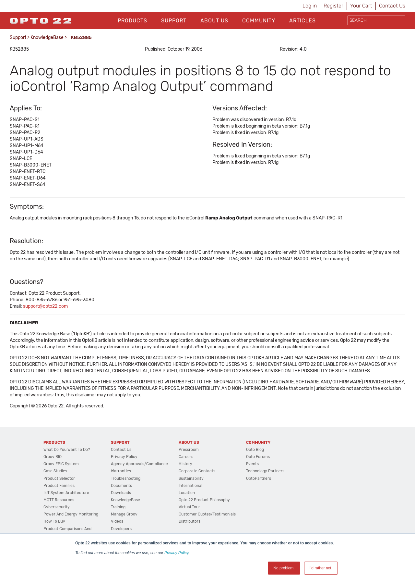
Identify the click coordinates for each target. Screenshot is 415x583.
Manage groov (124, 514)
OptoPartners (258, 478)
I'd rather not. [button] (321, 568)
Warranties (121, 471)
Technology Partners (265, 471)
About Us (214, 21)
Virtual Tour (189, 507)
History (185, 464)
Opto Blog (255, 449)
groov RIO (52, 456)
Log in (309, 6)
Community (258, 21)
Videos (117, 521)
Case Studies (55, 471)
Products (132, 21)
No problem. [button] (283, 568)
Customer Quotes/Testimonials (207, 514)
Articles (302, 21)
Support (173, 21)
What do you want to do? (66, 449)
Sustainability (191, 478)
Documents (121, 485)
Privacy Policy (176, 553)
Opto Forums (258, 456)
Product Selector (59, 478)
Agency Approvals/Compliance (139, 464)
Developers (121, 529)
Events (252, 464)
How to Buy (54, 521)
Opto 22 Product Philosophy (204, 500)
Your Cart (361, 6)
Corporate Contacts (197, 471)
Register (333, 6)
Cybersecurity (56, 507)
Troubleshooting (125, 478)
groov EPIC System (61, 464)
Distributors (189, 521)
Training (118, 507)
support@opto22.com (45, 306)
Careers (186, 456)
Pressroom (189, 449)
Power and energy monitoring (70, 514)
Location (187, 492)
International (190, 485)
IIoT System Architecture (66, 492)
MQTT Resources (58, 500)
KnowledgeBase (47, 37)
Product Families (59, 485)
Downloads (121, 492)
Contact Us (392, 6)
